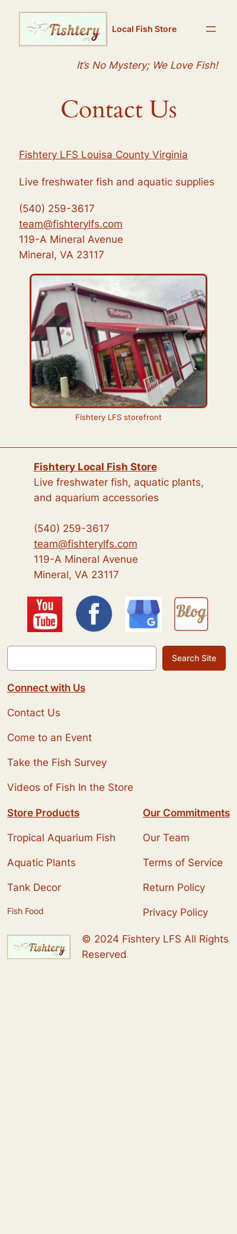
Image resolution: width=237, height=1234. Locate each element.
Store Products (43, 813)
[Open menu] (211, 29)
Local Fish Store (144, 29)
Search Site (194, 658)
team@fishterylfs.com (71, 224)
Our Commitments (186, 813)
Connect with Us (46, 688)
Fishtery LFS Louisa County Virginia (103, 155)
